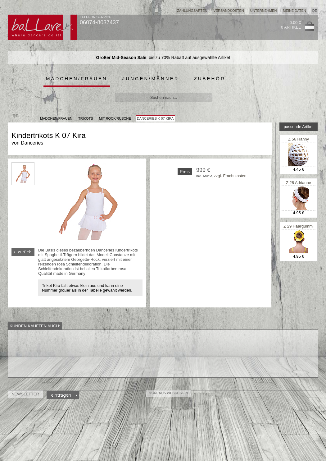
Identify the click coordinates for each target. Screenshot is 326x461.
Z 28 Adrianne (298, 182)
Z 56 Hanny (298, 139)
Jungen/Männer (150, 78)
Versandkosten (228, 10)
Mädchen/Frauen (76, 78)
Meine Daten (294, 10)
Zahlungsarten (192, 10)
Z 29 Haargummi (298, 226)
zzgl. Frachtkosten (230, 175)
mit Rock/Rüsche (115, 118)
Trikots (85, 118)
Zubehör (209, 78)
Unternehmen (263, 10)
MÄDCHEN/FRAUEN (56, 118)
